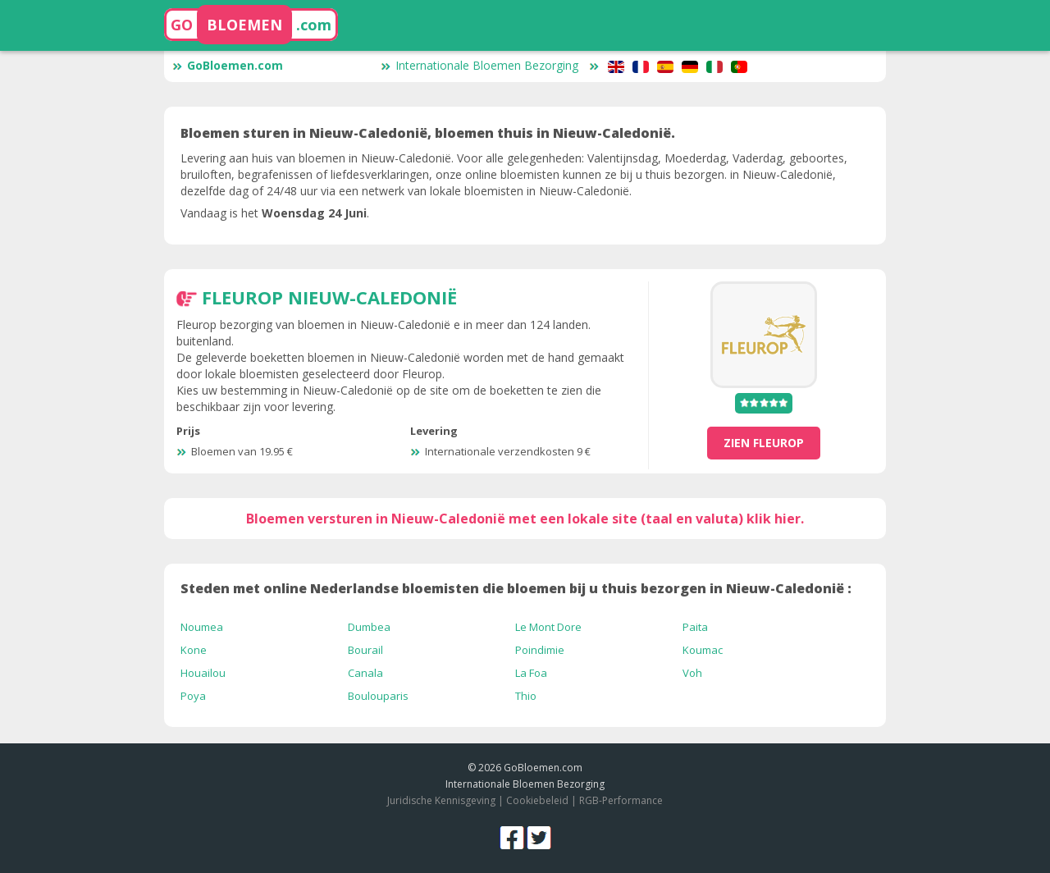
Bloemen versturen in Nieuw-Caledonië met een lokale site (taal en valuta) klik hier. (525, 519)
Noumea (201, 626)
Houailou (203, 672)
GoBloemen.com (227, 65)
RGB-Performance (621, 800)
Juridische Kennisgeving (441, 800)
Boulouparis (378, 695)
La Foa (531, 672)
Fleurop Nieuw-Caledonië (329, 297)
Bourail (365, 649)
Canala (365, 672)
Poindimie (539, 649)
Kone (193, 649)
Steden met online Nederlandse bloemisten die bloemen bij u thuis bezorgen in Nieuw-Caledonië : (515, 588)
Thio (525, 695)
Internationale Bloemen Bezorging (479, 65)
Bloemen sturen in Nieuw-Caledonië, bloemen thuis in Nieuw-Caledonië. (427, 133)
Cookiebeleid (538, 800)
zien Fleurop (764, 442)
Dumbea (369, 626)
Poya (193, 695)
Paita (695, 626)
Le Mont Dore (548, 626)
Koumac (702, 649)
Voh (692, 672)
